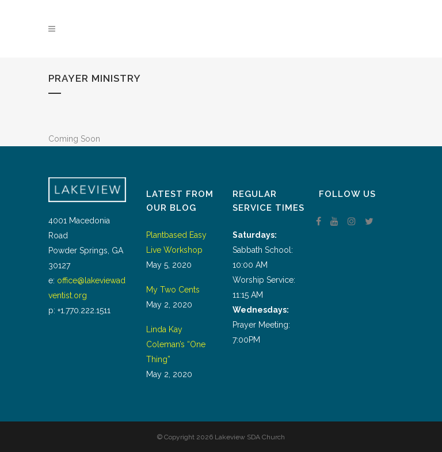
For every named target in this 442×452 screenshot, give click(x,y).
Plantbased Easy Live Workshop (176, 242)
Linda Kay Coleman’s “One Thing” (175, 344)
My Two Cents (173, 289)
